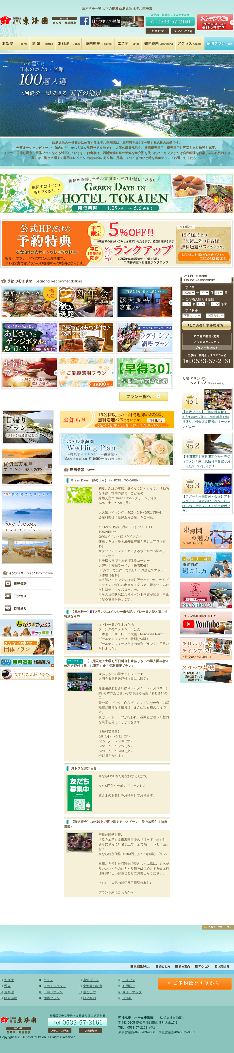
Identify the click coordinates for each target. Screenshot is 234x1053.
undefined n (188, 292)
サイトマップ (132, 992)
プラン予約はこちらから (116, 892)
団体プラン (52, 998)
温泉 (42, 43)
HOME (127, 998)
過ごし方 (162, 966)
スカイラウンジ (55, 986)
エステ (128, 43)
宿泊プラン (219, 43)
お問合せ (222, 966)
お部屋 (14, 43)
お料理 (68, 43)
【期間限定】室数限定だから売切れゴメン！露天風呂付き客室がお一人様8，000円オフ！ (206, 461)
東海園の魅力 (140, 966)
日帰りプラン (53, 992)
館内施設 (98, 43)
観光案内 (158, 43)
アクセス (190, 43)
